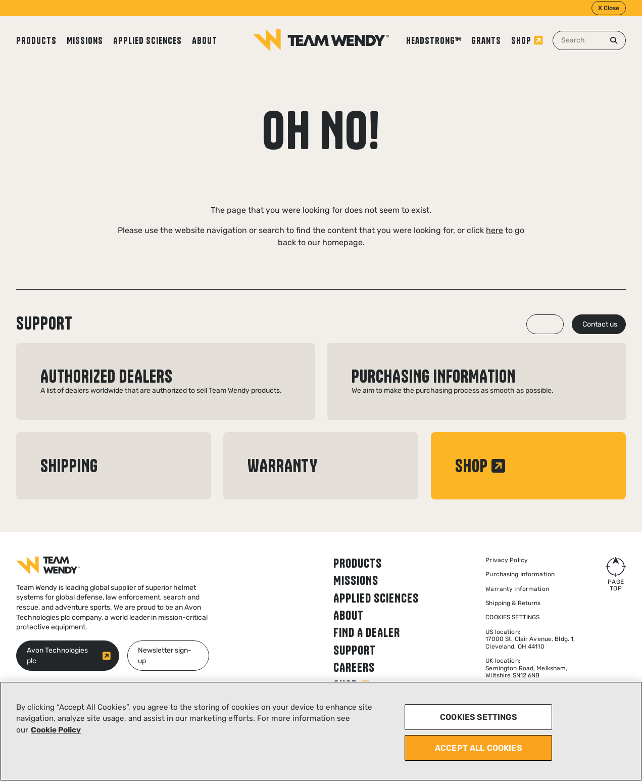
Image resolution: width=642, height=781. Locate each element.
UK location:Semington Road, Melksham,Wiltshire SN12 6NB (526, 668)
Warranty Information (517, 588)
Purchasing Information (520, 574)
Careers (354, 667)
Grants (486, 41)
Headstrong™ (433, 41)
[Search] (614, 40)
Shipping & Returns (512, 603)
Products (36, 41)
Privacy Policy (506, 560)
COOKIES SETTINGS (478, 717)
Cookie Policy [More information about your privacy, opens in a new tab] (56, 729)
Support (354, 650)
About (204, 41)
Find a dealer (366, 632)
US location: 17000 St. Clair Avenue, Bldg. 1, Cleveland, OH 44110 (530, 639)
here (494, 230)
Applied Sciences (147, 41)
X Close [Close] (608, 8)
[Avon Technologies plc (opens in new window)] (67, 655)
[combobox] (589, 40)
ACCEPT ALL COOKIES (478, 748)
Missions (85, 41)
